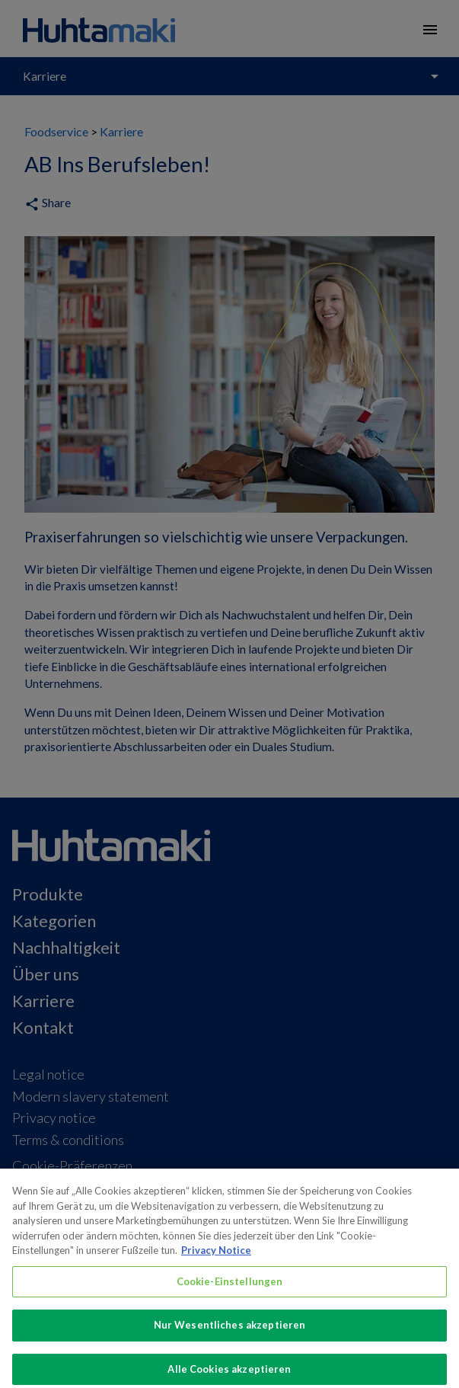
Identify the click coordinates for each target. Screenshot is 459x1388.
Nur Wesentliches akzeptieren (230, 1334)
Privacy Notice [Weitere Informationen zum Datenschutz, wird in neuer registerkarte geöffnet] (216, 1259)
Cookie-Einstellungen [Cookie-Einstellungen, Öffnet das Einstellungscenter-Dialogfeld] (230, 1290)
